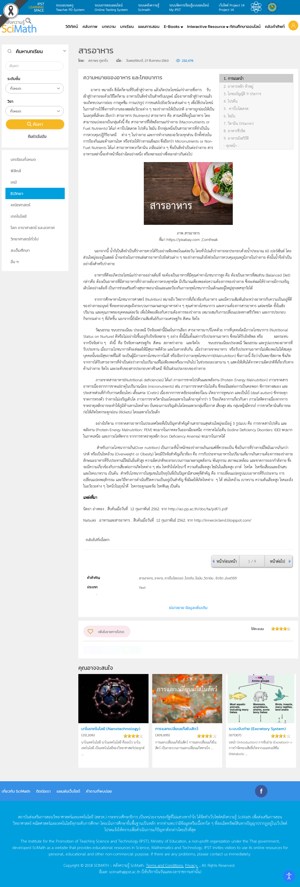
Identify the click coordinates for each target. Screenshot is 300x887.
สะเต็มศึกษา (20, 250)
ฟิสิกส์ (16, 171)
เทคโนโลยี (19, 216)
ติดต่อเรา (43, 791)
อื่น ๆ (15, 262)
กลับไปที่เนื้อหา (97, 540)
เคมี (14, 182)
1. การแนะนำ (233, 78)
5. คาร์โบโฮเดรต (236, 108)
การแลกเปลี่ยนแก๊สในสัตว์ (176, 729)
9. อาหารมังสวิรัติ (236, 138)
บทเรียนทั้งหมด (23, 159)
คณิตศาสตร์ (20, 205)
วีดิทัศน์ (71, 26)
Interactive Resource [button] (206, 26)
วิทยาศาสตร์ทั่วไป (25, 239)
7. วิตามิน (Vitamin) (239, 123)
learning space (38, 7)
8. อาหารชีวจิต (234, 130)
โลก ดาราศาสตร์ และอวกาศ (33, 228)
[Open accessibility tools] (289, 876)
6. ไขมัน (229, 115)
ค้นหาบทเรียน (29, 51)
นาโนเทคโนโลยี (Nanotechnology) (110, 729)
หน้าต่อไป (277, 561)
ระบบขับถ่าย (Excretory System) (257, 729)
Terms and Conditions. (165, 865)
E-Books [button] (172, 26)
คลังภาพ (90, 26)
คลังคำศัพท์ (275, 26)
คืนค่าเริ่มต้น (35, 136)
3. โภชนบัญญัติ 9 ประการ (242, 93)
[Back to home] (19, 25)
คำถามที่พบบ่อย (99, 791)
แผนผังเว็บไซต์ (68, 791)
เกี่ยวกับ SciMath (16, 791)
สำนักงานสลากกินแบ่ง (273, 7)
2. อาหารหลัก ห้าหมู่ (238, 86)
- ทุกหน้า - (231, 145)
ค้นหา (35, 124)
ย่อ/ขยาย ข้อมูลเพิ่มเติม (188, 608)
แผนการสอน (148, 26)
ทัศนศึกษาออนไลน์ (245, 26)
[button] (293, 25)
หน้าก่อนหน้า (226, 561)
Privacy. (191, 865)
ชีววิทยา (16, 193)
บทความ (109, 26)
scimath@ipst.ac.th (124, 871)
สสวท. (257, 7)
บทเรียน (127, 26)
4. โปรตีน (230, 101)
